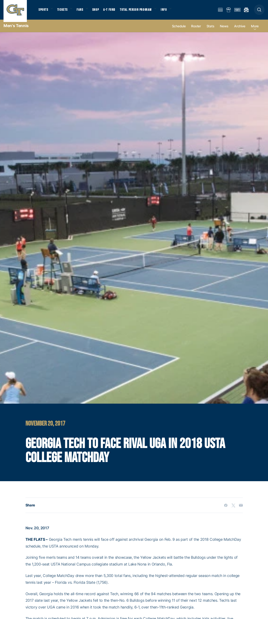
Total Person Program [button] (141, 12)
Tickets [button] (64, 12)
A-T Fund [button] (115, 12)
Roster (196, 31)
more (255, 31)
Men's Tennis (16, 30)
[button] (259, 12)
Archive (239, 31)
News (224, 31)
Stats (210, 31)
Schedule (179, 31)
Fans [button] (83, 12)
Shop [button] (100, 12)
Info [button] (171, 12)
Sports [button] (44, 12)
